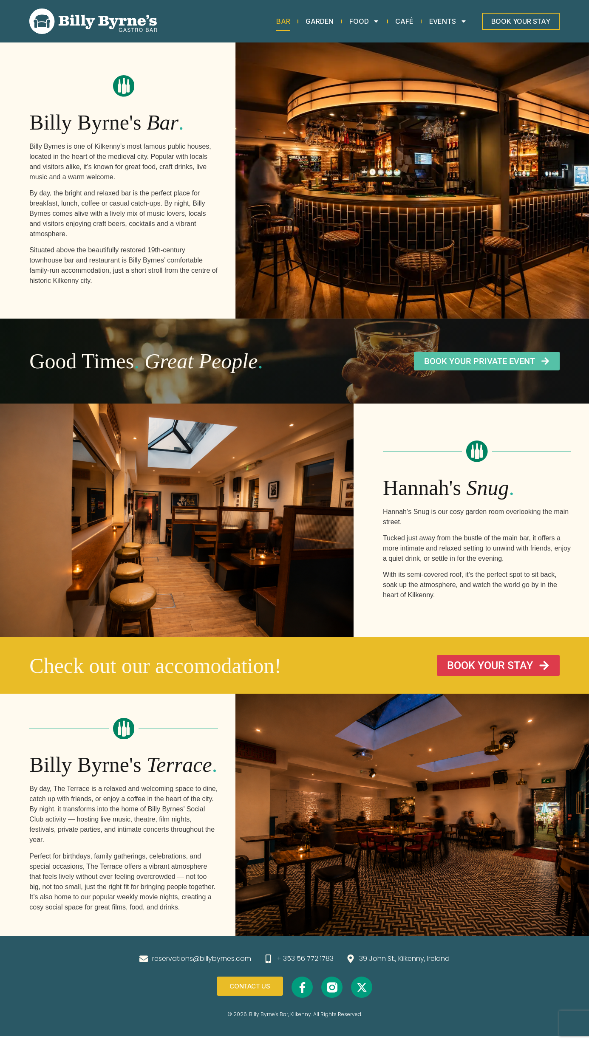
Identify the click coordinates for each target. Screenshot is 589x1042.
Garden (320, 21)
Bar (283, 21)
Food (364, 21)
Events (448, 21)
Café (404, 21)
